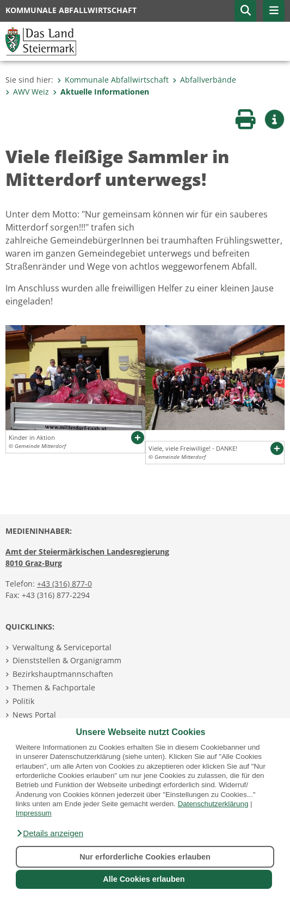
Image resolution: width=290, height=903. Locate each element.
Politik (23, 701)
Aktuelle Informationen (101, 91)
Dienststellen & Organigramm (67, 660)
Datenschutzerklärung (213, 804)
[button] (49, 833)
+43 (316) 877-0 (64, 583)
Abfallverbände (204, 79)
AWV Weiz (27, 91)
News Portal (34, 714)
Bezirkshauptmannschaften (63, 674)
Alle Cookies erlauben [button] (143, 879)
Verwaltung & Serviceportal (62, 647)
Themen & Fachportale (54, 687)
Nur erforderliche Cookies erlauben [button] (145, 856)
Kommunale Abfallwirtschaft (113, 79)
